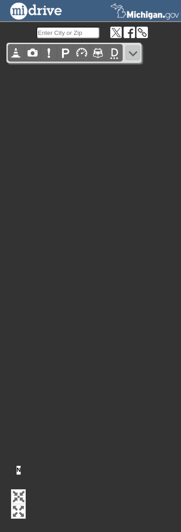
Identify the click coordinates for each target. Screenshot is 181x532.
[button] (18, 496)
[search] (68, 33)
